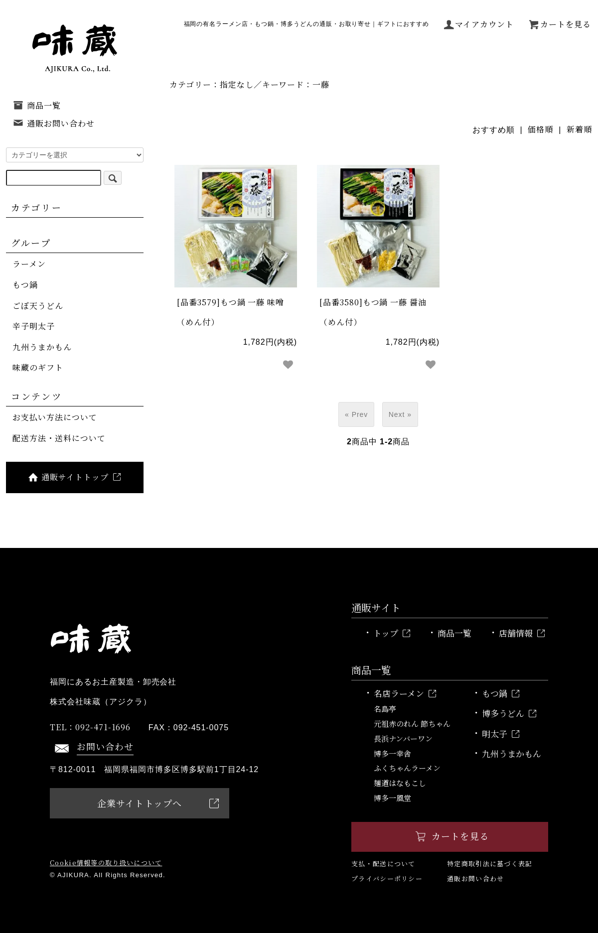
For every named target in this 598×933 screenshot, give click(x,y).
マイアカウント (478, 24)
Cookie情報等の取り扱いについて (106, 862)
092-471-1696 (90, 727)
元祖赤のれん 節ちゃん (412, 723)
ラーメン (29, 263)
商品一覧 (36, 105)
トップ (391, 633)
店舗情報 (522, 633)
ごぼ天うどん (37, 305)
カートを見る (559, 24)
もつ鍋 (25, 284)
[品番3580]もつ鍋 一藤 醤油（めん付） (373, 312)
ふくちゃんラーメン (407, 768)
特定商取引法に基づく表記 (490, 863)
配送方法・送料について (59, 438)
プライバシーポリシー (387, 878)
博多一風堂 (392, 798)
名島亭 (385, 708)
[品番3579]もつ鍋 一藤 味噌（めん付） (230, 312)
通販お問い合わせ (53, 123)
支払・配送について (383, 863)
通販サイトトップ (74, 477)
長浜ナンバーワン (403, 738)
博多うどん (509, 713)
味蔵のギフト (37, 367)
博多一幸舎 (392, 753)
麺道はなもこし (400, 783)
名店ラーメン (405, 693)
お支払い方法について (54, 417)
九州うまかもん (42, 347)
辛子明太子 (33, 326)
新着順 (579, 129)
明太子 (500, 733)
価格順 (540, 129)
